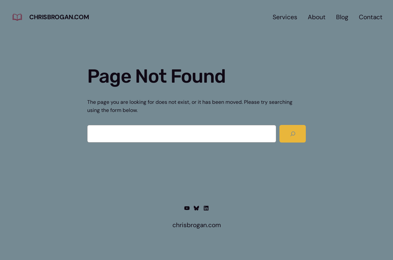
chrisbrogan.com (59, 17)
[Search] (292, 134)
